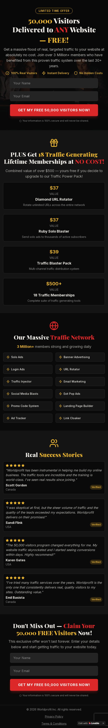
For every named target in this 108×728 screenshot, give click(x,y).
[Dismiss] (103, 723)
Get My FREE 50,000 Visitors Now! (54, 110)
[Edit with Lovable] (89, 723)
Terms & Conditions (54, 723)
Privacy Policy (54, 716)
